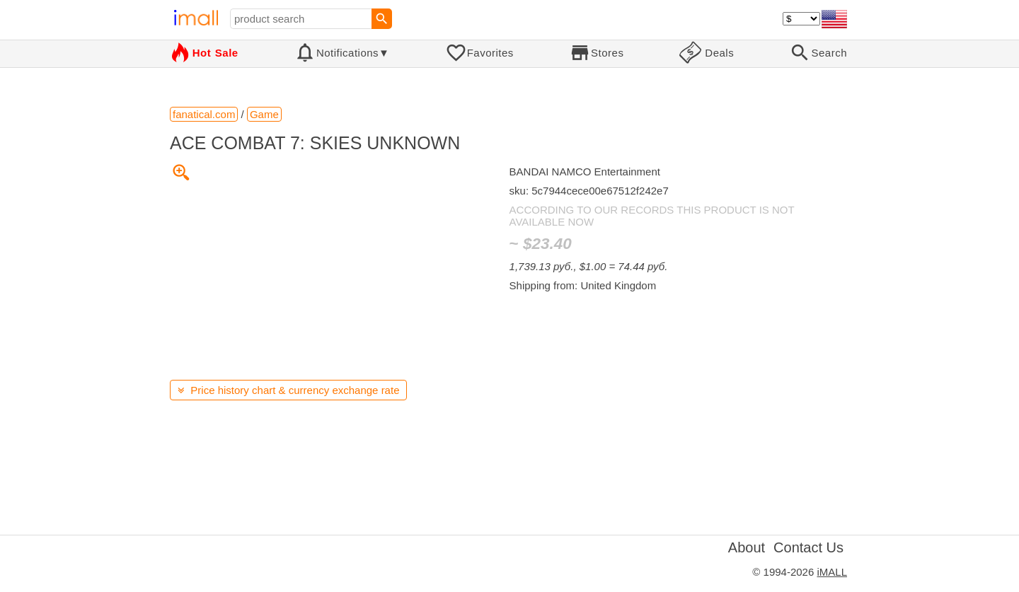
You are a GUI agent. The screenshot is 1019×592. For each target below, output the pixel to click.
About (746, 547)
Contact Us (808, 547)
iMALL (832, 572)
